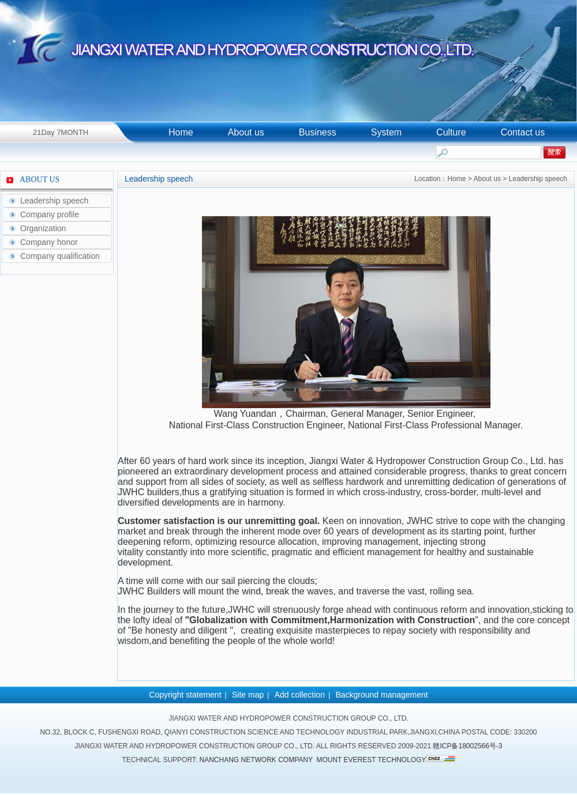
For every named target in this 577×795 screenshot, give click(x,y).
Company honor (49, 242)
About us (246, 132)
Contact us (523, 132)
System (386, 132)
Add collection (300, 694)
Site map (248, 694)
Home (180, 132)
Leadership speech (54, 200)
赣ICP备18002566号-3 (467, 746)
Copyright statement (185, 694)
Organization (43, 228)
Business (317, 132)
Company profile (49, 214)
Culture (451, 132)
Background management (381, 694)
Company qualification (60, 256)
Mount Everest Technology (371, 760)
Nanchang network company (256, 760)
